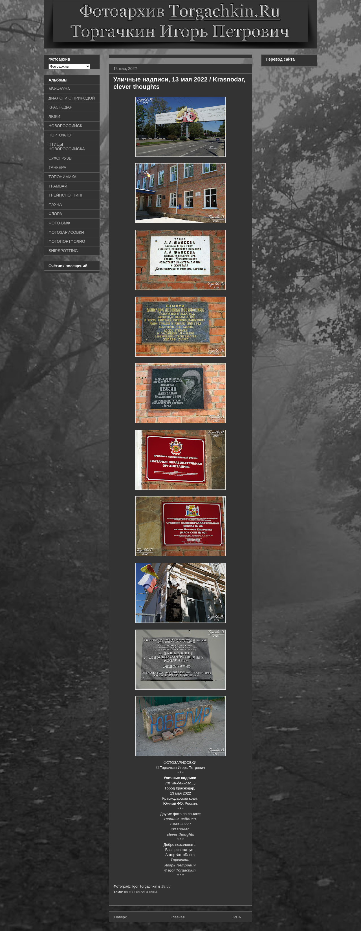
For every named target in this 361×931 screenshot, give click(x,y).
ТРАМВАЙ (58, 186)
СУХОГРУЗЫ (60, 158)
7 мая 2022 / (181, 824)
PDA (237, 917)
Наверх (120, 917)
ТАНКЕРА (57, 167)
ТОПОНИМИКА (62, 177)
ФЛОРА (55, 213)
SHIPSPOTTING (63, 250)
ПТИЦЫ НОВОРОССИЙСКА (67, 146)
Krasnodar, (180, 829)
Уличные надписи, (180, 819)
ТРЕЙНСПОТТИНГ (66, 195)
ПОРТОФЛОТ (61, 135)
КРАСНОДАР (60, 107)
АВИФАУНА (59, 89)
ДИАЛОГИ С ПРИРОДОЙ (72, 98)
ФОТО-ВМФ (59, 223)
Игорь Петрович (180, 865)
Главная (177, 917)
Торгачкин (180, 860)
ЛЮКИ (54, 116)
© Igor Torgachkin (180, 870)
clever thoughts (180, 834)
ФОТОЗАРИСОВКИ (140, 892)
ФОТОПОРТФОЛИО (67, 241)
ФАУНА (55, 204)
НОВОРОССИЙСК (65, 125)
